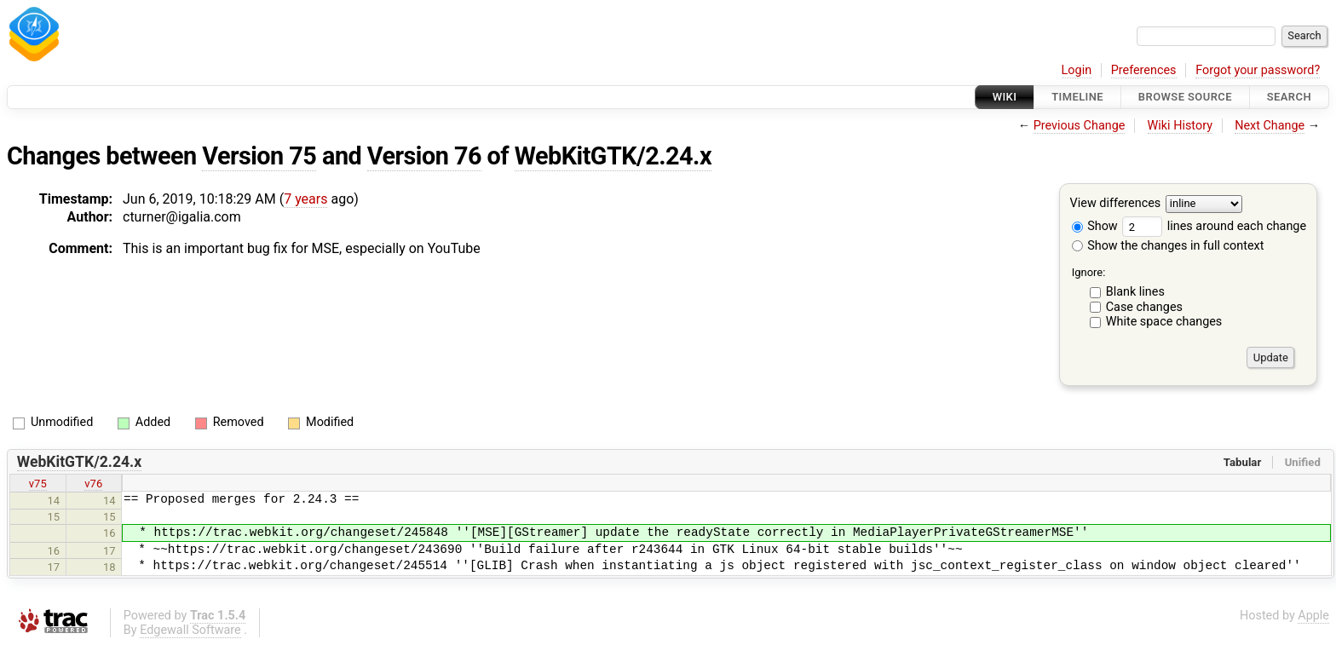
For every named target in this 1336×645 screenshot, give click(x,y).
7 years (305, 199)
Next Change (1269, 125)
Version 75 (259, 155)
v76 (93, 483)
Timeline (1077, 96)
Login (1077, 70)
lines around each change (1214, 226)
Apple (1313, 615)
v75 (38, 483)
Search (1289, 96)
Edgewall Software (190, 630)
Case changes (1144, 307)
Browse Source (1185, 96)
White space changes (1164, 321)
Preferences (1144, 70)
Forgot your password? (1257, 70)
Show (1095, 226)
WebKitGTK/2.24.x (613, 155)
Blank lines (1135, 292)
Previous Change (1080, 125)
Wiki (1005, 96)
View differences (1115, 204)
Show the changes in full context (1168, 246)
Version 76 (424, 155)
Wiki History (1180, 125)
